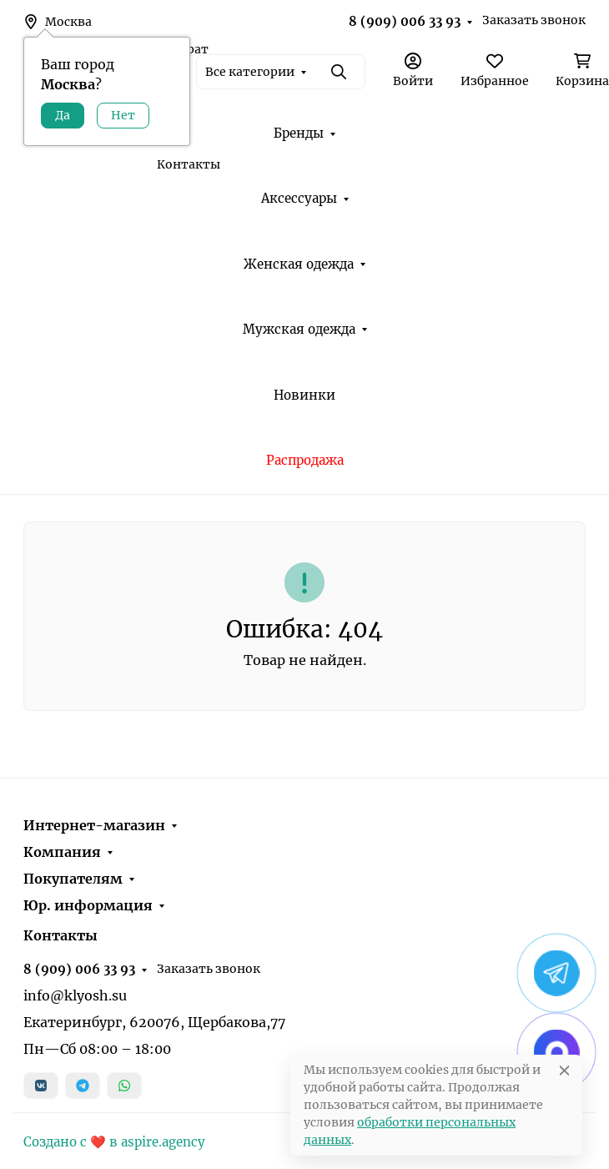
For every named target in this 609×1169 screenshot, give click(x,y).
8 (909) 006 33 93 (405, 21)
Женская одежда (299, 264)
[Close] (564, 1070)
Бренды (299, 133)
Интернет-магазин (94, 825)
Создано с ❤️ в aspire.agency (114, 1142)
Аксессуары (299, 198)
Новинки (304, 395)
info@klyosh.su (75, 995)
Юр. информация (88, 905)
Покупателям (73, 878)
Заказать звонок (534, 20)
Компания (62, 852)
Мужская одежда (299, 329)
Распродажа (305, 460)
